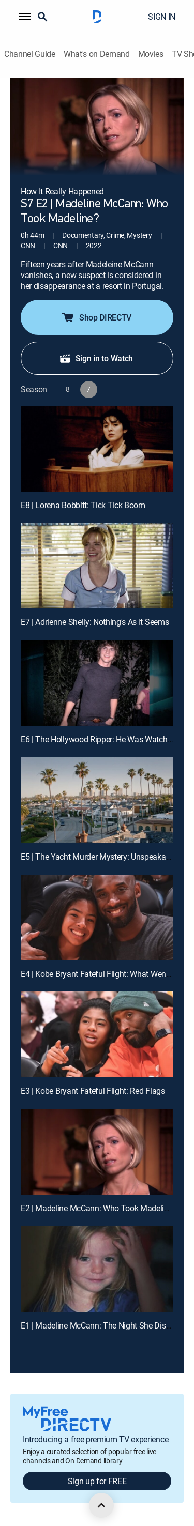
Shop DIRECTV (96, 317)
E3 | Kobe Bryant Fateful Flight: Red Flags (93, 1090)
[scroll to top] (101, 1505)
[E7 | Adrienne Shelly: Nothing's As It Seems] (97, 565)
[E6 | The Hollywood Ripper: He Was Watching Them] (97, 683)
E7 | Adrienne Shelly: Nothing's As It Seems (95, 622)
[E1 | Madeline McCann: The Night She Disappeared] (97, 1269)
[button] (25, 16)
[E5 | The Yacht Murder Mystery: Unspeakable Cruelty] (97, 800)
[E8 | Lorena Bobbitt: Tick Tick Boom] (97, 449)
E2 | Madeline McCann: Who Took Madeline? (98, 1208)
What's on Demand (97, 54)
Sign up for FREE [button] (97, 1481)
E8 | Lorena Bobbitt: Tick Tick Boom (83, 505)
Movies (150, 54)
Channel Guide (29, 54)
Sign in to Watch (96, 358)
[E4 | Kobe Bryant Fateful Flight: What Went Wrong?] (97, 917)
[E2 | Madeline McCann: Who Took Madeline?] (97, 1152)
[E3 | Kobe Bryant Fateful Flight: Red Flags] (97, 1034)
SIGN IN (161, 16)
